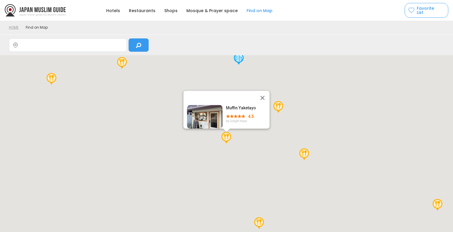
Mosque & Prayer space (212, 11)
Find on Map (260, 11)
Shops (171, 11)
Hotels (113, 11)
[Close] (262, 98)
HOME (14, 27)
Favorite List (425, 10)
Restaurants (142, 11)
